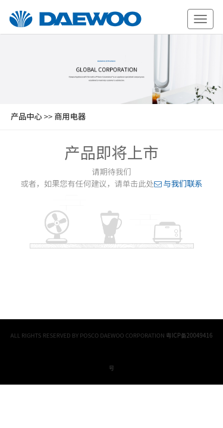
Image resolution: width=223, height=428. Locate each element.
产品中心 (26, 116)
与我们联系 (178, 183)
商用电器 (70, 116)
